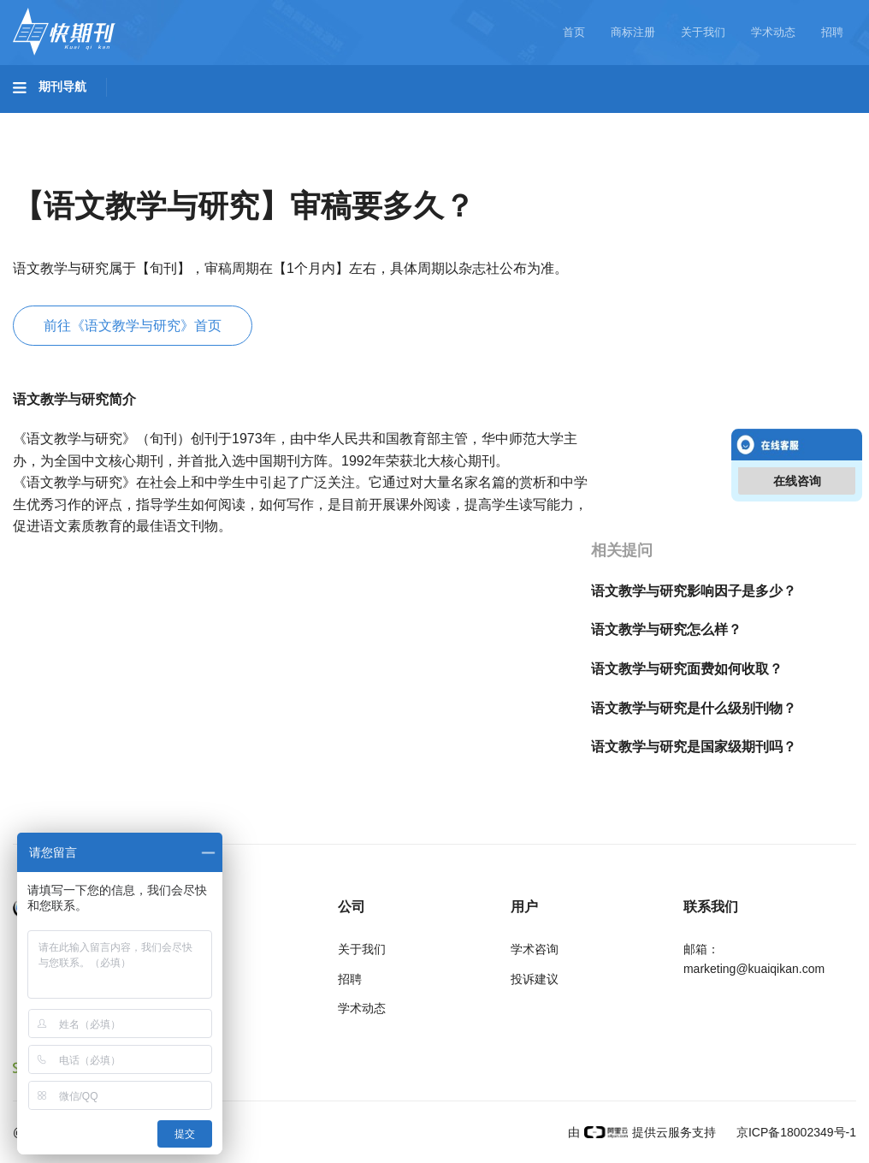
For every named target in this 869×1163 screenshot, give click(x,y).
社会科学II (783, 121)
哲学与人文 (596, 121)
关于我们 (703, 32)
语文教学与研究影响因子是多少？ (693, 591)
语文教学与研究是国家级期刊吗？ (693, 746)
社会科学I (691, 121)
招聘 (832, 32)
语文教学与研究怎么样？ (666, 629)
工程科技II (237, 121)
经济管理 (56, 168)
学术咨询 (535, 949)
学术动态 (773, 32)
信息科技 (503, 121)
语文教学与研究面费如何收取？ (687, 669)
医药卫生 (416, 121)
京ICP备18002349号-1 (794, 1132)
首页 (574, 32)
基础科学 (56, 121)
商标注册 (633, 32)
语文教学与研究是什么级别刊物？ (693, 708)
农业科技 (328, 121)
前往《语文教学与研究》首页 (133, 325)
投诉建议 (535, 979)
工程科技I (145, 121)
